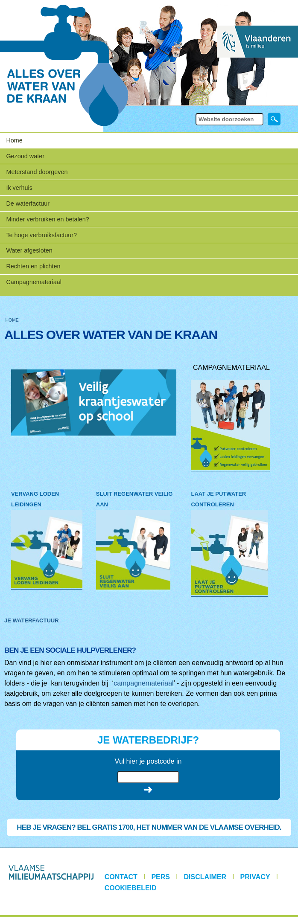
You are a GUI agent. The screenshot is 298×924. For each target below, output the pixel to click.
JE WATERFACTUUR (31, 620)
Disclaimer (205, 876)
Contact (121, 876)
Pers (160, 876)
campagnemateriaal (144, 683)
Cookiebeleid (131, 888)
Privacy (255, 876)
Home (14, 140)
